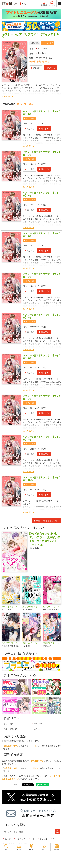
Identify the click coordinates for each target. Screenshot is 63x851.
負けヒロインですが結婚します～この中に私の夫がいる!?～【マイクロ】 (31, 643)
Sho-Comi (42, 53)
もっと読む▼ (7, 96)
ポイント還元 (48, 43)
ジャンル (43, 839)
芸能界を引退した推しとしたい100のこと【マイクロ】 (52, 643)
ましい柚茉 (42, 48)
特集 (33, 839)
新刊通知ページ (37, 761)
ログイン (52, 3)
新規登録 (44, 3)
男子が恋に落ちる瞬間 (11, 643)
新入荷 (8, 839)
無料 (54, 839)
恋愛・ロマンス (10, 729)
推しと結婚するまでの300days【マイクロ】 (31, 607)
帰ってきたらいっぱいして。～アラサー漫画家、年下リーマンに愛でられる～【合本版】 (11, 607)
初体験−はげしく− (51, 607)
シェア (17, 785)
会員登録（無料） (11, 746)
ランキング (20, 839)
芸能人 (37, 729)
